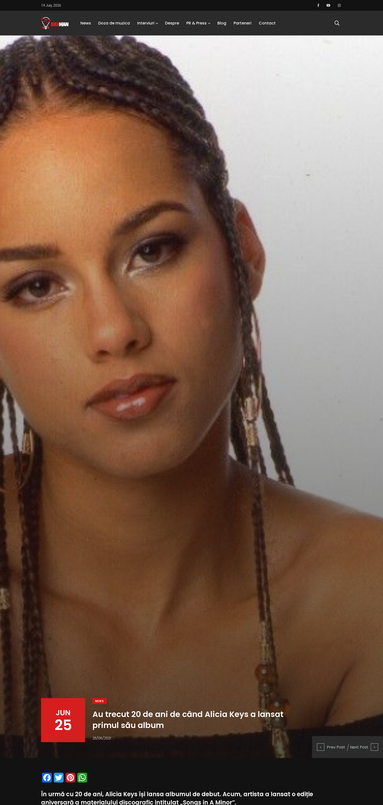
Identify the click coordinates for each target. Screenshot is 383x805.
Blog (221, 23)
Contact (267, 23)
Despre (172, 23)
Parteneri (242, 23)
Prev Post (331, 747)
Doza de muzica (114, 23)
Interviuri (145, 23)
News (85, 23)
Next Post (364, 747)
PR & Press (196, 23)
